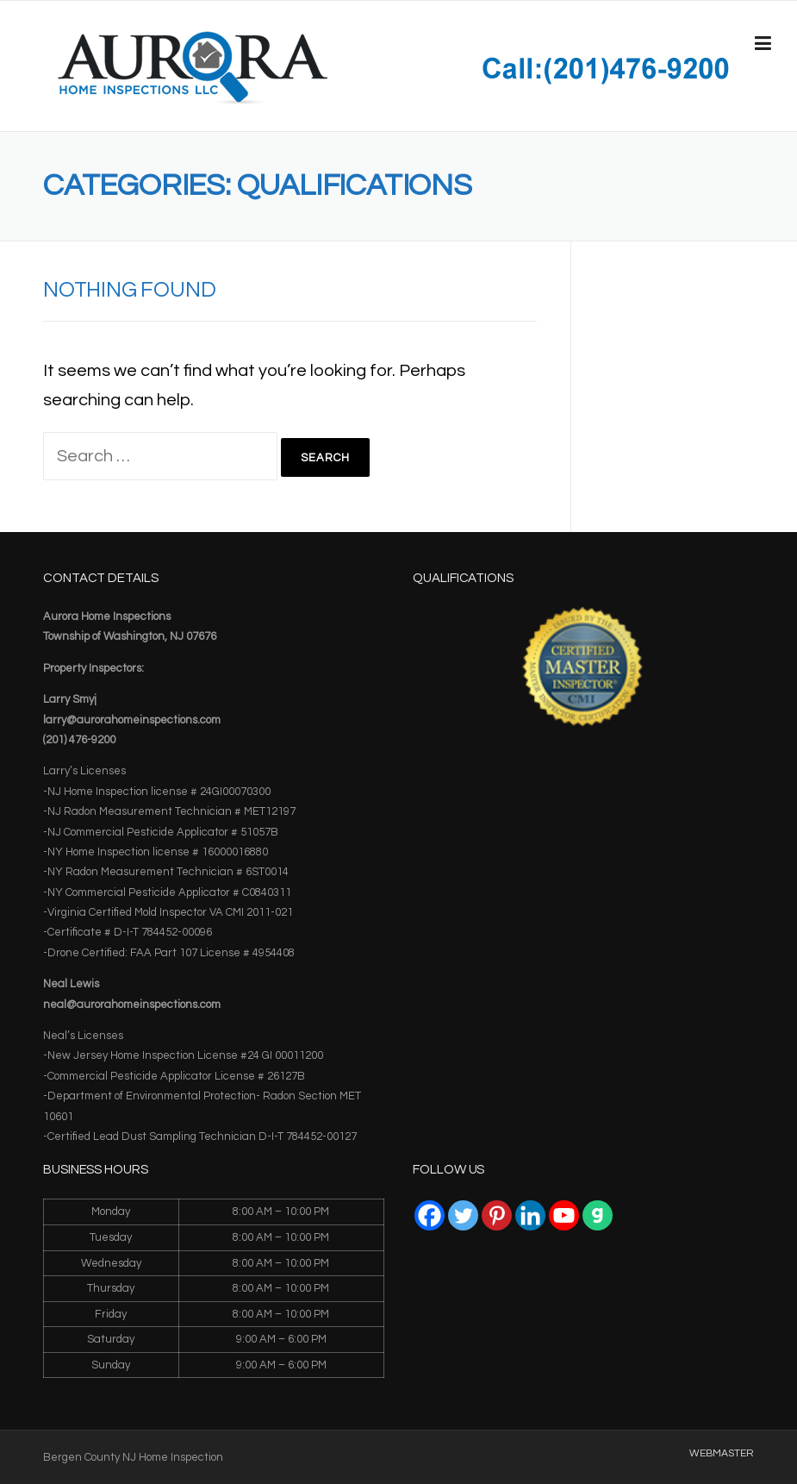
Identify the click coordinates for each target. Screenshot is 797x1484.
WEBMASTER (721, 1454)
